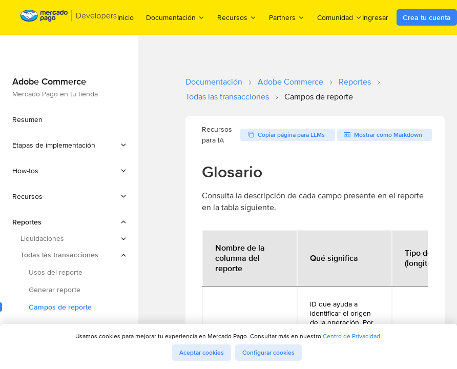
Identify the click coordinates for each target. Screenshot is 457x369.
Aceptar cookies (201, 352)
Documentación (213, 82)
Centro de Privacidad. (352, 336)
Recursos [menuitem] (237, 17)
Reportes (355, 82)
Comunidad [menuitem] (339, 17)
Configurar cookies (268, 352)
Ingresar (375, 17)
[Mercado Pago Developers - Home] (68, 18)
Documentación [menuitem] (175, 17)
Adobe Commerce (290, 82)
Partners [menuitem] (287, 17)
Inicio (125, 17)
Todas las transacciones (227, 96)
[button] (69, 145)
